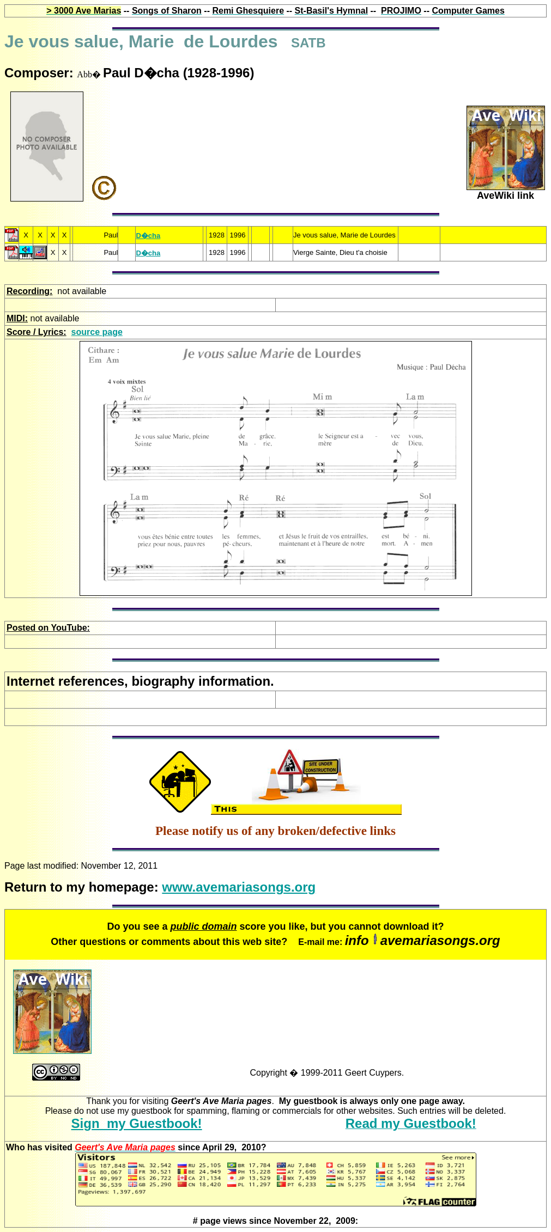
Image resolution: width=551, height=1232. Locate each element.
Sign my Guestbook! (136, 1123)
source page (97, 332)
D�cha (148, 235)
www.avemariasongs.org (239, 887)
